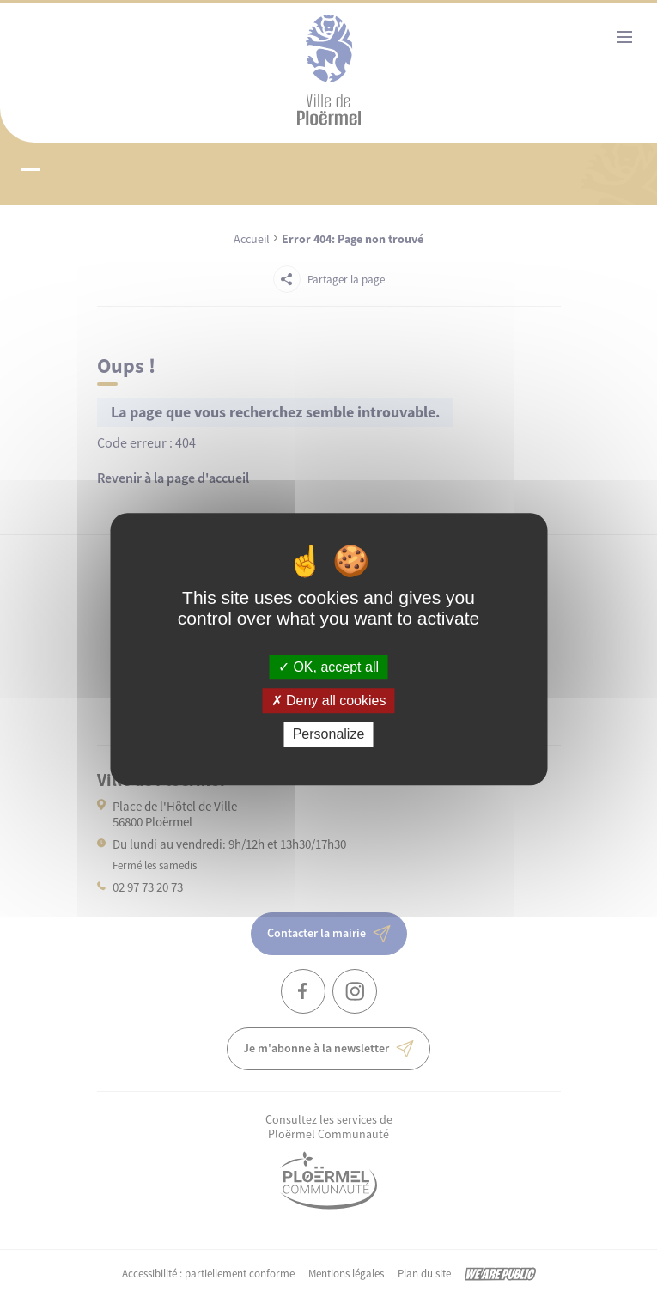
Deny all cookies (328, 700)
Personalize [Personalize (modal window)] (329, 734)
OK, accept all (328, 667)
